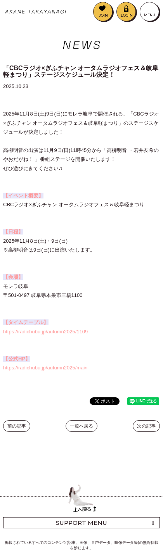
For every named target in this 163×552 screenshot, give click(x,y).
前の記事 (16, 426)
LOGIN (127, 15)
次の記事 (146, 426)
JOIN (103, 15)
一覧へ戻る (81, 426)
